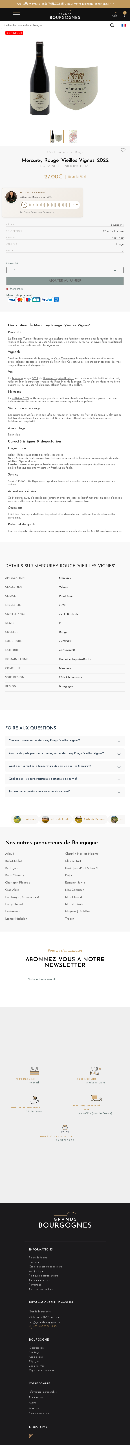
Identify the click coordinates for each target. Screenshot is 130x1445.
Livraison (34, 1263)
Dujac (69, 875)
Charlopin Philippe (17, 883)
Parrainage (35, 1285)
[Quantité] (65, 270)
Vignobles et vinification (42, 1371)
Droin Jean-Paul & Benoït (82, 868)
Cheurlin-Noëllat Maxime (82, 854)
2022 (35, 379)
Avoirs (32, 1403)
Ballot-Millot (13, 861)
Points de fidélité (38, 1258)
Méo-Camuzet (74, 890)
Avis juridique (36, 1272)
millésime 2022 (20, 399)
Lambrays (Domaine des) (22, 897)
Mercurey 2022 (21, 498)
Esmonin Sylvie (75, 883)
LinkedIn (39, 1436)
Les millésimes (36, 1366)
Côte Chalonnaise (52, 342)
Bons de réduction (39, 1414)
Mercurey (43, 359)
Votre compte (39, 1384)
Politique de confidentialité (43, 1276)
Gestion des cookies (41, 1290)
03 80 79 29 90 (65, 1141)
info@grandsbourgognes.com (45, 1323)
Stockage (34, 1353)
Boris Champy (14, 875)
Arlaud (9, 854)
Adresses (34, 1408)
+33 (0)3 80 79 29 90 (44, 1327)
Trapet (69, 919)
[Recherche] (59, 25)
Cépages (34, 1362)
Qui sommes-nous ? (39, 1281)
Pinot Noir (60, 362)
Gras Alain (12, 890)
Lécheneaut (13, 912)
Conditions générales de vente (45, 1267)
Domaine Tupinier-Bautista (64, 166)
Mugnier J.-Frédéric (77, 912)
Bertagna (11, 868)
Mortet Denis (74, 904)
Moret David (73, 897)
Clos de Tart (73, 861)
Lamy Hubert (14, 904)
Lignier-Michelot (16, 919)
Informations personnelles (43, 1392)
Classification (36, 1348)
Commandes (36, 1398)
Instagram (31, 1436)
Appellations (36, 1357)
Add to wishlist (123, 150)
